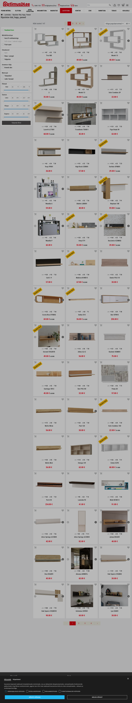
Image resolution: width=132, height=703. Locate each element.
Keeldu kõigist (97, 697)
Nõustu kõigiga (34, 697)
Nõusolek (7, 679)
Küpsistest (17, 679)
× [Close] (128, 678)
